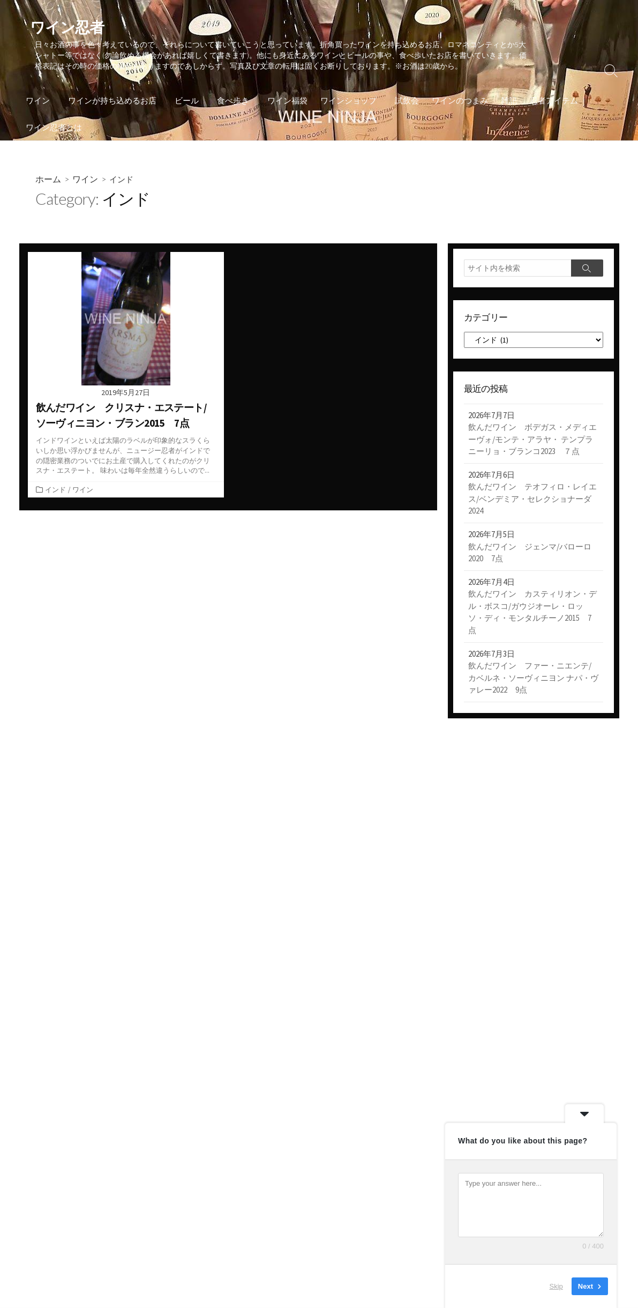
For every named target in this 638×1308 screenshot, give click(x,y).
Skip (556, 1286)
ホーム (48, 181)
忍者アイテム (546, 102)
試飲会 (399, 102)
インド (55, 492)
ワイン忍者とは (54, 128)
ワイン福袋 (281, 102)
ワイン (38, 102)
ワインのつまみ (452, 102)
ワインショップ (342, 102)
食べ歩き (228, 102)
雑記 (501, 102)
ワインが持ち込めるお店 (110, 102)
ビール (183, 102)
